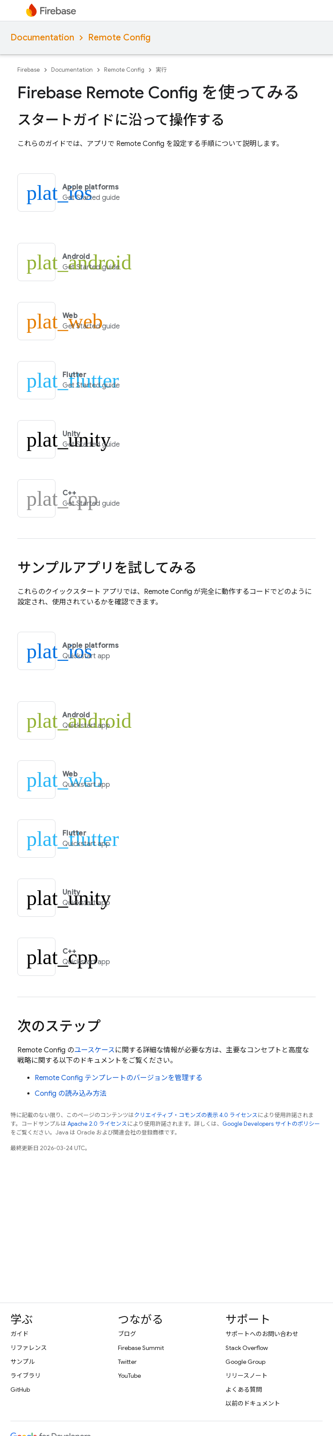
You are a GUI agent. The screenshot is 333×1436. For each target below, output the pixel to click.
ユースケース (94, 1050)
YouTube (129, 1376)
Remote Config (119, 37)
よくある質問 (243, 1389)
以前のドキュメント (252, 1403)
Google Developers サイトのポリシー (271, 1124)
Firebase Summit (141, 1348)
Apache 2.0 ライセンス (97, 1124)
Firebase (28, 69)
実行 (161, 69)
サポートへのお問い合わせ (261, 1334)
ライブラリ (25, 1376)
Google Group (245, 1362)
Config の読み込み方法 (71, 1093)
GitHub (20, 1389)
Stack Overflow (246, 1348)
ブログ (127, 1334)
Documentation (42, 37)
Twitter (127, 1362)
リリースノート (246, 1376)
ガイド (19, 1334)
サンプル (22, 1362)
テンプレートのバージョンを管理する (118, 1078)
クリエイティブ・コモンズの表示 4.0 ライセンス (196, 1115)
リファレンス (28, 1348)
